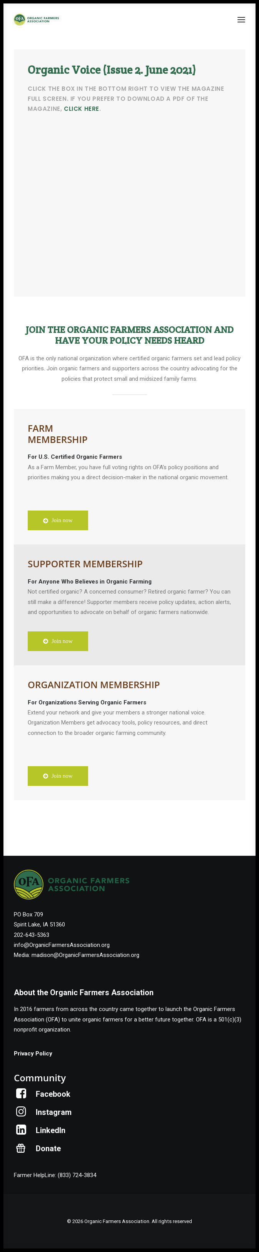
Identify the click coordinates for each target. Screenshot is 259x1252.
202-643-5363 (31, 934)
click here (81, 109)
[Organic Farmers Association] (36, 19)
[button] (241, 19)
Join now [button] (58, 520)
